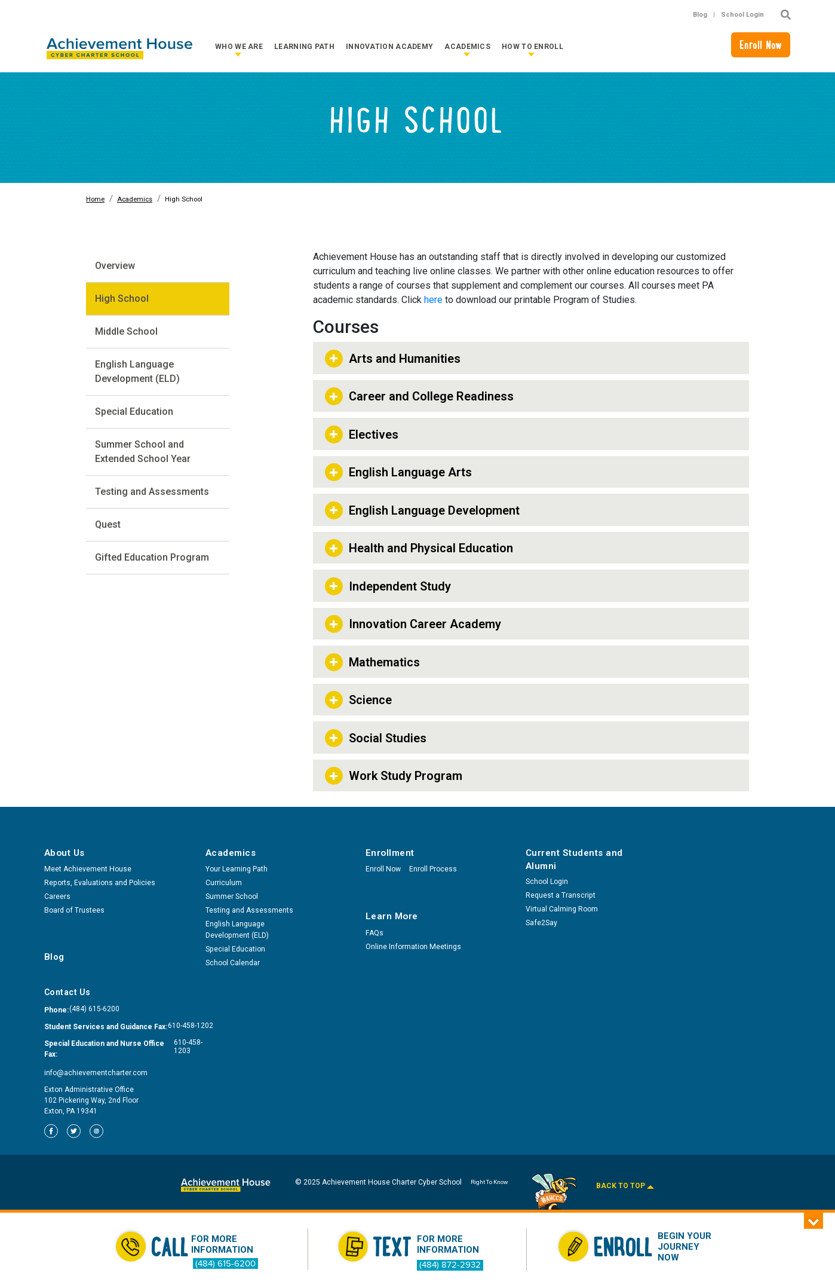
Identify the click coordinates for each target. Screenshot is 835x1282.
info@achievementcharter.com (96, 1073)
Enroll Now (760, 47)
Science (370, 700)
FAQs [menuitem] (374, 933)
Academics (467, 46)
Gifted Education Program (152, 557)
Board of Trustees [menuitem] (74, 910)
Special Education (134, 411)
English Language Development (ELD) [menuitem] (237, 930)
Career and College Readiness (431, 396)
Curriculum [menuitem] (223, 883)
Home (95, 199)
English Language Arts (410, 472)
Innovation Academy (389, 46)
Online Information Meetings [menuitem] (413, 947)
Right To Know (489, 1182)
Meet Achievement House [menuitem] (87, 869)
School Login (742, 15)
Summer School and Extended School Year (143, 451)
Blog (700, 15)
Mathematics (384, 662)
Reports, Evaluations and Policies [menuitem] (99, 883)
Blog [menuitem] (54, 956)
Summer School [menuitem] (231, 896)
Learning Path (304, 46)
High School (122, 298)
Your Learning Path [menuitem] (236, 869)
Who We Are (239, 46)
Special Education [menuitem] (235, 949)
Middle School (126, 331)
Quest (108, 524)
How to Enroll (532, 46)
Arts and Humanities (405, 358)
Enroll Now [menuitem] (383, 869)
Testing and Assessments (152, 491)
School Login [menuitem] (547, 881)
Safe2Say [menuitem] (541, 923)
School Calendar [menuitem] (232, 963)
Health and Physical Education (431, 548)
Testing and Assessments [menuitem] (249, 910)
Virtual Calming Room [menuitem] (562, 909)
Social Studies (387, 738)
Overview (115, 265)
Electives (373, 434)
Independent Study (400, 586)
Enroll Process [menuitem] (433, 869)
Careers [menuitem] (57, 896)
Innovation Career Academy (425, 624)
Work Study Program (405, 776)
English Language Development (434, 510)
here (433, 299)
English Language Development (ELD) (137, 371)
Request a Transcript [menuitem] (560, 895)
